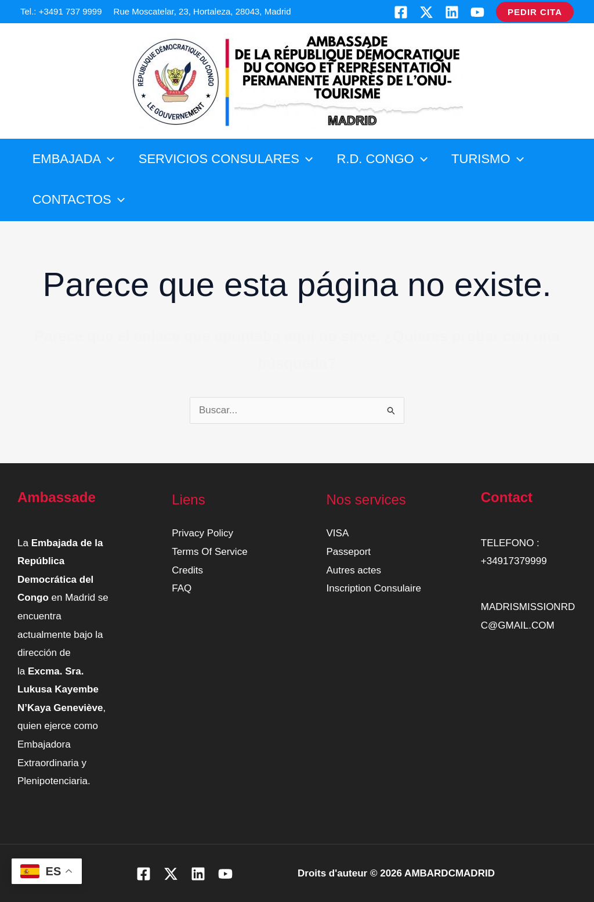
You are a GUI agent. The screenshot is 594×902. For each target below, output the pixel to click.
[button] (535, 12)
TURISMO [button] (493, 159)
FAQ (181, 588)
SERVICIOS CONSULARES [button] (228, 159)
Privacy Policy (202, 533)
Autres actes (354, 570)
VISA (338, 533)
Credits (187, 570)
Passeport (349, 551)
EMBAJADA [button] (74, 159)
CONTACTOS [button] (79, 199)
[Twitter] (426, 12)
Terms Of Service (209, 551)
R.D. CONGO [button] (386, 159)
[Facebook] (401, 12)
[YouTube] (477, 12)
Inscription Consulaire (374, 588)
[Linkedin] (452, 12)
